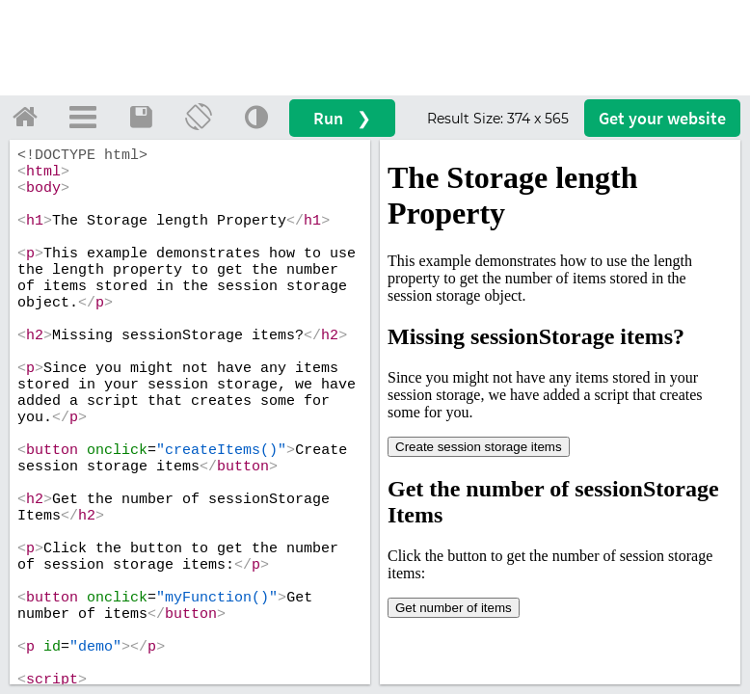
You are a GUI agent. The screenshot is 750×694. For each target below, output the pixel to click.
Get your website (662, 118)
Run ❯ (342, 118)
